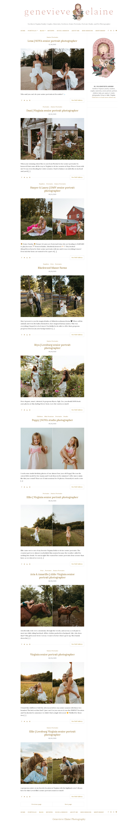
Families (42, 184)
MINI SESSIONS (87, 31)
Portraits (46, 107)
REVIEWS (51, 31)
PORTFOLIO (32, 31)
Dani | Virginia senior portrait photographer (52, 110)
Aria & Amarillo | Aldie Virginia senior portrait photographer (52, 576)
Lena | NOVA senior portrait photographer (52, 40)
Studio (65, 416)
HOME (23, 31)
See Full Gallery (77, 100)
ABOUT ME (75, 31)
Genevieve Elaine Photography (69, 819)
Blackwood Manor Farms (52, 267)
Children (40, 416)
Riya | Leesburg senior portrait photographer (52, 346)
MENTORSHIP (100, 31)
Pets (52, 264)
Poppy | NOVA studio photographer (52, 420)
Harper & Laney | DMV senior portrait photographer (52, 189)
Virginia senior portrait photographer (52, 654)
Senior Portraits (52, 37)
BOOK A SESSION (63, 31)
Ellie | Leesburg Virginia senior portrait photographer (52, 733)
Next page (68, 804)
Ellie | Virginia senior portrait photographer (52, 497)
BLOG (42, 31)
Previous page (36, 804)
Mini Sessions (49, 416)
